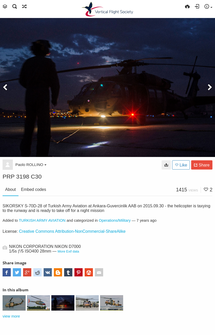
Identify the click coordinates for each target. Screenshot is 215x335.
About (10, 189)
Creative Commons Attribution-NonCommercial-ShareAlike (72, 231)
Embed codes (33, 189)
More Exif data (68, 251)
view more (11, 316)
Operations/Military (115, 220)
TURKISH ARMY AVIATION (42, 220)
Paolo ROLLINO (30, 164)
